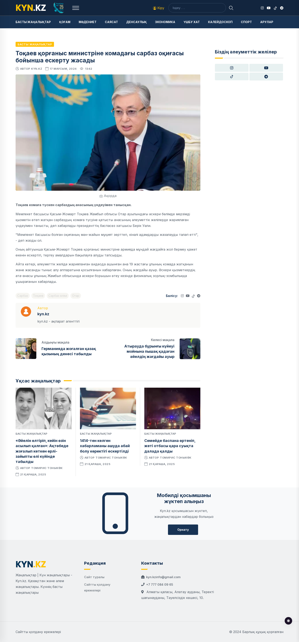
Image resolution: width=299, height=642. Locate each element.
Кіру (158, 8)
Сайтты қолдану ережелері (38, 632)
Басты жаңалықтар (33, 22)
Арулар (266, 22)
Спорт (246, 22)
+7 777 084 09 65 (159, 584)
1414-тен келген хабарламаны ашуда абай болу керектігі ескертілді (105, 445)
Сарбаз (22, 296)
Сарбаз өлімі (57, 296)
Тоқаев (38, 296)
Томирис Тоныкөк (47, 468)
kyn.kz (36, 68)
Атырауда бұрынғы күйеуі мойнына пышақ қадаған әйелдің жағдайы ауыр (149, 351)
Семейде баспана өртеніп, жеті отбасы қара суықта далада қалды (169, 445)
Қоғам (64, 22)
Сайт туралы (94, 577)
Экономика (165, 22)
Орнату (183, 529)
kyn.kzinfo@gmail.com (163, 577)
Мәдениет (88, 22)
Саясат (111, 22)
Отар (75, 296)
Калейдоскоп (220, 22)
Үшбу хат (192, 22)
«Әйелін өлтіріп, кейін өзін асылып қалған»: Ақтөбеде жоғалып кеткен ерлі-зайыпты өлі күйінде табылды (42, 451)
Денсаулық (136, 22)
